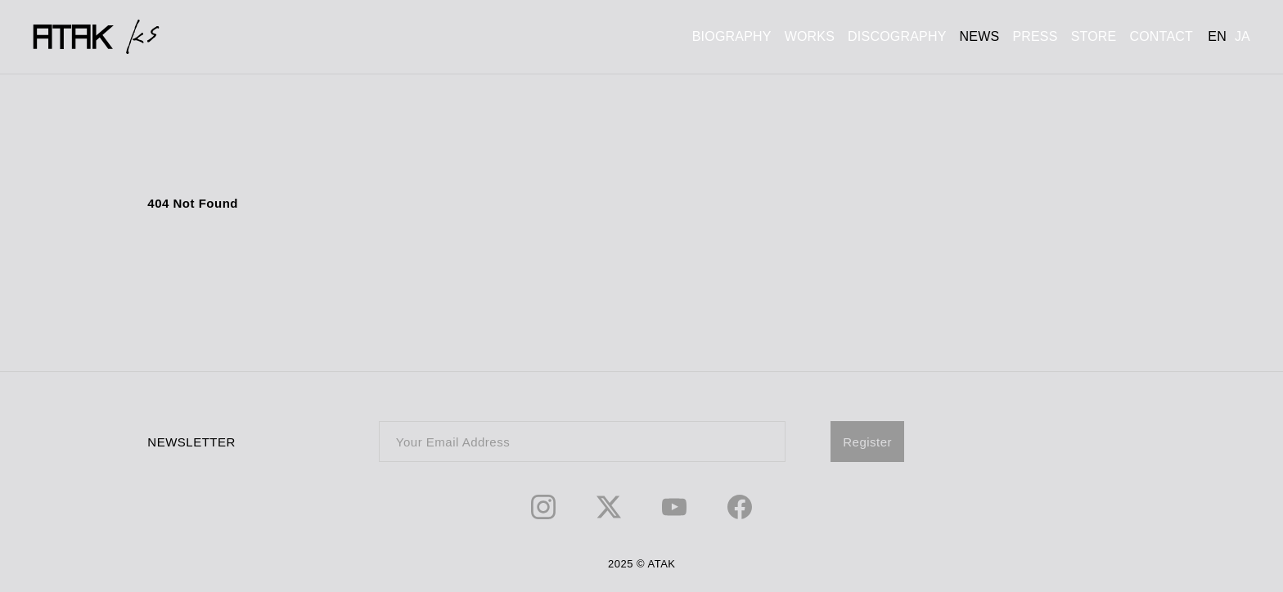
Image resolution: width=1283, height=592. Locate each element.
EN (1217, 36)
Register (867, 442)
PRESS (1034, 36)
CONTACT (1161, 36)
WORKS (810, 36)
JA (1242, 36)
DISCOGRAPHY (897, 36)
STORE (1094, 36)
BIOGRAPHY (732, 36)
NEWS (980, 36)
